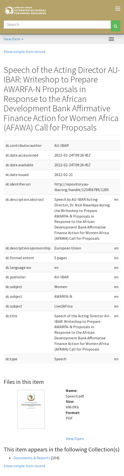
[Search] (57, 24)
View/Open (75, 438)
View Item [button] (13, 38)
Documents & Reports (31, 457)
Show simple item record (24, 51)
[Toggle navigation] (119, 8)
